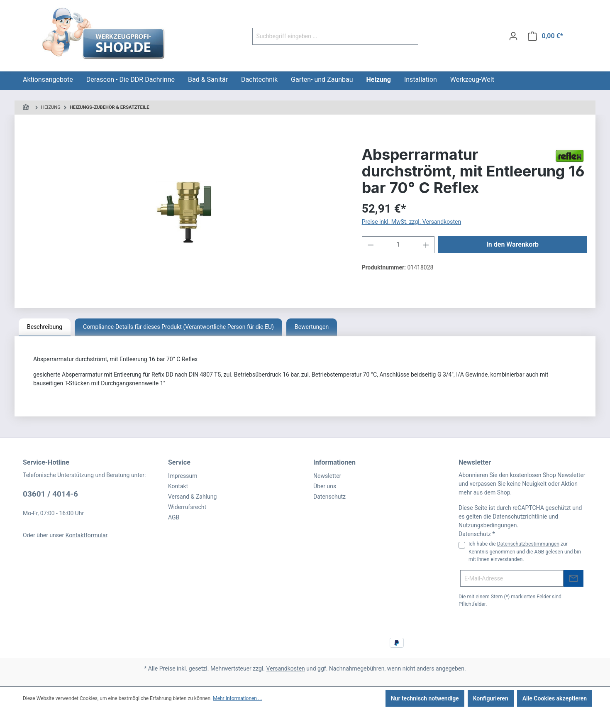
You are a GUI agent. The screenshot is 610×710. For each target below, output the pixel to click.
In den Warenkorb (512, 244)
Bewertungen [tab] (312, 326)
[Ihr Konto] (513, 36)
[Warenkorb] (545, 36)
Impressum (182, 476)
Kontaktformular (86, 535)
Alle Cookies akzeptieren (554, 698)
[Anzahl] (398, 244)
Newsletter (327, 476)
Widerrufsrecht (187, 507)
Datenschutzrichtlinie (520, 516)
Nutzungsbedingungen (488, 525)
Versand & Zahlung (192, 496)
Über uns (324, 486)
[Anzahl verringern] (370, 244)
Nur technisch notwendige (425, 698)
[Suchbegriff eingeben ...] (325, 36)
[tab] (45, 327)
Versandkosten (285, 668)
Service (179, 462)
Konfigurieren (490, 698)
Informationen (334, 462)
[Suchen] (408, 36)
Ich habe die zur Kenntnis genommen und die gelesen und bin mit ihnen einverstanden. (524, 551)
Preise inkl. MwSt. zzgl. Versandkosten (411, 221)
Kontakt (178, 486)
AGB (173, 517)
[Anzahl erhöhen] (426, 244)
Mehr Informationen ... (237, 698)
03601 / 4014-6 (50, 494)
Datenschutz (329, 496)
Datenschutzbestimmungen (528, 544)
